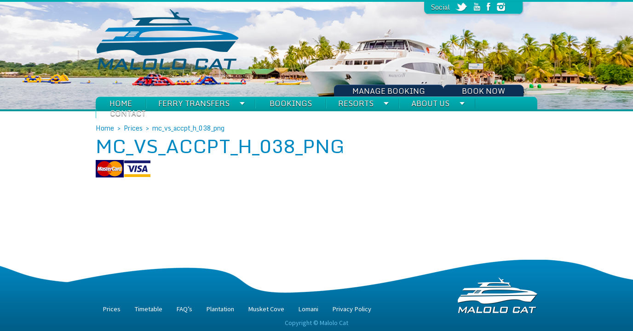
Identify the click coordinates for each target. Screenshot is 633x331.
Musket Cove (266, 309)
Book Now (483, 91)
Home (120, 103)
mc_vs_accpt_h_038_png (188, 128)
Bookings (291, 103)
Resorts (356, 103)
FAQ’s (184, 309)
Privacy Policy (351, 309)
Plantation (220, 309)
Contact (128, 113)
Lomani (308, 309)
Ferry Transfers (194, 103)
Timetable (148, 309)
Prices (133, 128)
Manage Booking (388, 91)
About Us (430, 103)
